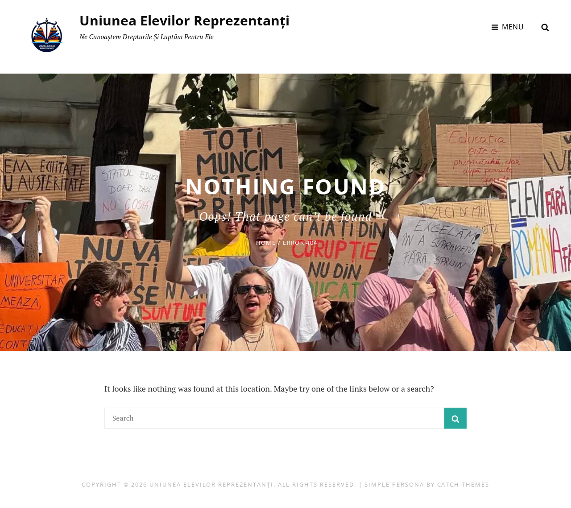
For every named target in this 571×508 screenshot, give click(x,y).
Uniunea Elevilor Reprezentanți (185, 20)
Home (266, 242)
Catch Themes (463, 483)
